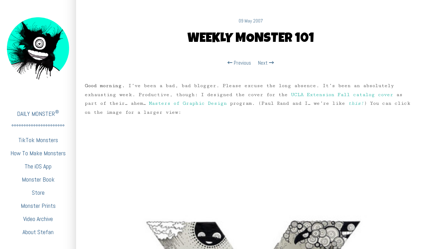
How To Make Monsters (38, 153)
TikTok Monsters (38, 140)
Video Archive (38, 219)
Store (38, 192)
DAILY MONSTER (38, 113)
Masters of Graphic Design (188, 103)
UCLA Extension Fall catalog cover (342, 95)
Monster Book (38, 179)
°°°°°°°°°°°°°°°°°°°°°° (38, 127)
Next (266, 63)
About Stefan (38, 232)
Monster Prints (38, 206)
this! (356, 103)
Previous (239, 63)
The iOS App (38, 166)
